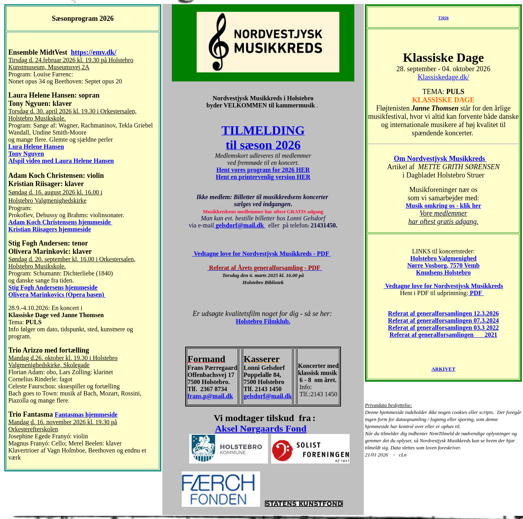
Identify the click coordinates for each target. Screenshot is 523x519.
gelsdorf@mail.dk (268, 396)
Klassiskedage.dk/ (443, 77)
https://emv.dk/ (94, 52)
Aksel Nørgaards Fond (260, 428)
